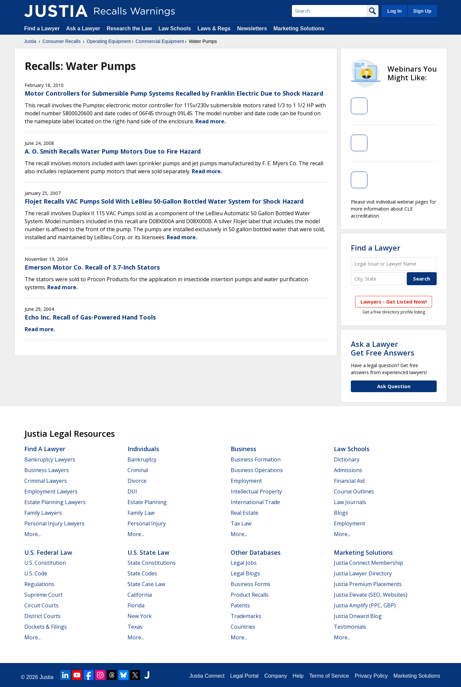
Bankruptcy (141, 459)
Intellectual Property (256, 491)
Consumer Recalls (62, 41)
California (139, 594)
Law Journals (350, 502)
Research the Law (129, 28)
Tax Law (241, 523)
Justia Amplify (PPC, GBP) (365, 605)
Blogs (341, 512)
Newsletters (252, 28)
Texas (134, 626)
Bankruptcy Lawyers (49, 459)
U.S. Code (35, 573)
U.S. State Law (148, 552)
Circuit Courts (41, 605)
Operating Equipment (108, 41)
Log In (394, 11)
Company (275, 676)
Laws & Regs (214, 28)
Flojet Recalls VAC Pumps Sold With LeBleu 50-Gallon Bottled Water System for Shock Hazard (164, 201)
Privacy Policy (371, 676)
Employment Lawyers (51, 491)
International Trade (255, 502)
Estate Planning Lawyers (55, 502)
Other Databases (256, 552)
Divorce (136, 480)
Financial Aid (349, 480)
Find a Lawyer (42, 28)
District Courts (42, 616)
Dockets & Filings (45, 626)
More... (32, 534)
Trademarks (246, 616)
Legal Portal (244, 676)
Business (243, 449)
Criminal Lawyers (45, 480)
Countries (243, 626)
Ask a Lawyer (84, 28)
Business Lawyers (46, 470)
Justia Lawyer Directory (363, 573)
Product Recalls (250, 594)
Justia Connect (207, 676)
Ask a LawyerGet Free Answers (382, 348)
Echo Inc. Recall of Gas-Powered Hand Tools (90, 317)
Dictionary (346, 459)
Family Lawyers (43, 512)
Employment (246, 480)
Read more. (210, 121)
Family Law (140, 512)
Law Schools (174, 28)
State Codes (142, 573)
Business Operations (257, 470)
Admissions (348, 470)
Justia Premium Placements (368, 584)
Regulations (39, 584)
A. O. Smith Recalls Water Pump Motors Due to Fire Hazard (113, 151)
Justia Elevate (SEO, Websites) (370, 594)
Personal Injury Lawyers (54, 523)
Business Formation (256, 459)
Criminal (137, 470)
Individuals (143, 449)
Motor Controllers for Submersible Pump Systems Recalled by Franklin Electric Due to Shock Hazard (174, 93)
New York (139, 616)
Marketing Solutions (298, 28)
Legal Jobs (244, 562)
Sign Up (422, 11)
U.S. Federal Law (48, 552)
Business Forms (250, 584)
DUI (132, 491)
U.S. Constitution (45, 562)
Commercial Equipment (159, 41)
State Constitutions (151, 562)
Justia (30, 41)
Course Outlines (354, 491)
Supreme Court (43, 594)
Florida (135, 605)
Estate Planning (147, 502)
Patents (240, 605)
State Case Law (146, 584)
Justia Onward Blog (358, 616)
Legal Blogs (245, 573)
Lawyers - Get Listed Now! (393, 301)
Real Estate (244, 512)
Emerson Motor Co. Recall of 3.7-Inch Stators (92, 267)
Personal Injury (146, 523)
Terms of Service (329, 676)
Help (298, 676)
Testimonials (350, 626)
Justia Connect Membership (368, 562)
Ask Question (393, 386)
